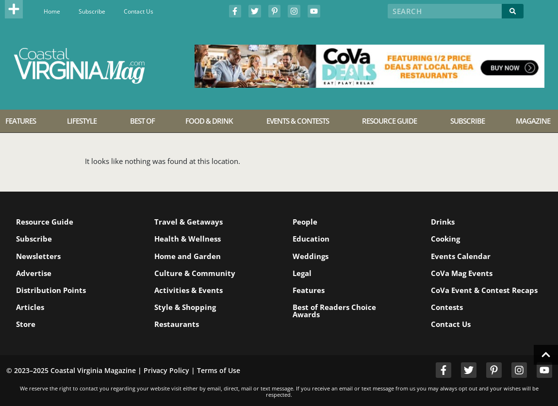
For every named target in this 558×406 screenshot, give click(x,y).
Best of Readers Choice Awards (334, 310)
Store (25, 324)
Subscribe (92, 11)
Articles (30, 307)
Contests (447, 307)
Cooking (445, 239)
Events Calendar (461, 256)
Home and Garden (187, 256)
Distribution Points (51, 290)
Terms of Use (218, 370)
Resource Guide (44, 222)
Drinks (443, 222)
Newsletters (38, 256)
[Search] (513, 11)
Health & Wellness (187, 239)
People (305, 222)
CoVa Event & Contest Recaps (484, 290)
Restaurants (176, 324)
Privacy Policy (166, 370)
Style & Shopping (185, 307)
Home (52, 11)
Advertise (33, 273)
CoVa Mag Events (461, 273)
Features (309, 290)
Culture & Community (194, 273)
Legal (302, 273)
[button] (14, 9)
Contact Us (138, 11)
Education (311, 239)
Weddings (310, 256)
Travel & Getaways (188, 222)
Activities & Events (188, 290)
